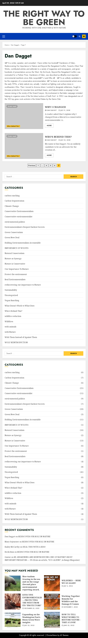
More (49, 125)
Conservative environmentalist (18, 216)
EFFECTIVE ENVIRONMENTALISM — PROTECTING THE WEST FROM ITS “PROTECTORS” (13, 602)
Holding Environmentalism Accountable (23, 242)
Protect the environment (16, 274)
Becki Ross (9, 552)
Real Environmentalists (15, 279)
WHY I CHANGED (24, 116)
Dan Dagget (51, 110)
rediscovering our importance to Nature (23, 284)
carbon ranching (12, 195)
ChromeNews (51, 635)
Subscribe (84, 36)
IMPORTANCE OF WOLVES (16, 248)
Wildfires (9, 321)
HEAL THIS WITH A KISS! (34, 547)
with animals (10, 326)
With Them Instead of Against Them (21, 337)
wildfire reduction (13, 316)
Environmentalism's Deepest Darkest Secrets (25, 227)
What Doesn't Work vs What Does (19, 305)
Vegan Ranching (12, 300)
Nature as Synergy (13, 258)
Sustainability (11, 290)
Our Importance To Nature (17, 269)
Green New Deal (12, 237)
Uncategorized (11, 295)
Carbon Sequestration (14, 200)
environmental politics (15, 222)
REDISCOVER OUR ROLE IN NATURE (34, 536)
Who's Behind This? (13, 126)
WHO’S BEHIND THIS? (24, 146)
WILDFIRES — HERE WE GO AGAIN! (52, 583)
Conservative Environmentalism (19, 211)
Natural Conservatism (14, 253)
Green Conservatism (14, 232)
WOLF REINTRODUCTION (16, 342)
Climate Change (12, 206)
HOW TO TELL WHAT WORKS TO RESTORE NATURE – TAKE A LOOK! (52, 620)
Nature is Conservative (15, 263)
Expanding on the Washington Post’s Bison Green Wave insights (13, 620)
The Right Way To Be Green (44, 18)
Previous (31, 165)
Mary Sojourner (12, 541)
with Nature (10, 332)
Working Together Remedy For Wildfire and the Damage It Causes (52, 602)
